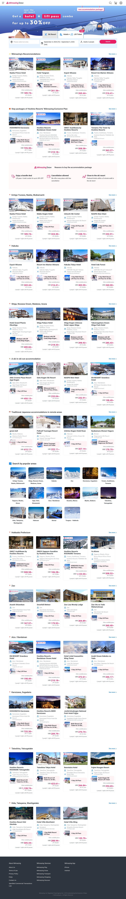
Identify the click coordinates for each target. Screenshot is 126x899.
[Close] (99, 93)
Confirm (63, 111)
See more (112, 54)
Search (108, 42)
